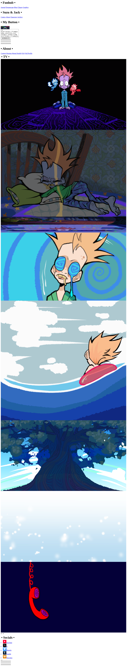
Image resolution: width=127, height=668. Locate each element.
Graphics (26, 7)
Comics (3, 17)
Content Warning (6, 55)
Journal (3, 7)
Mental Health (16, 55)
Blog (15, 7)
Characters (13, 17)
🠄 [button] (1, 635)
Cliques (20, 7)
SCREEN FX (6, 39)
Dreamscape (10, 7)
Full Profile (28, 55)
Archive (20, 17)
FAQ (23, 55)
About (8, 17)
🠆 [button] (3, 635)
